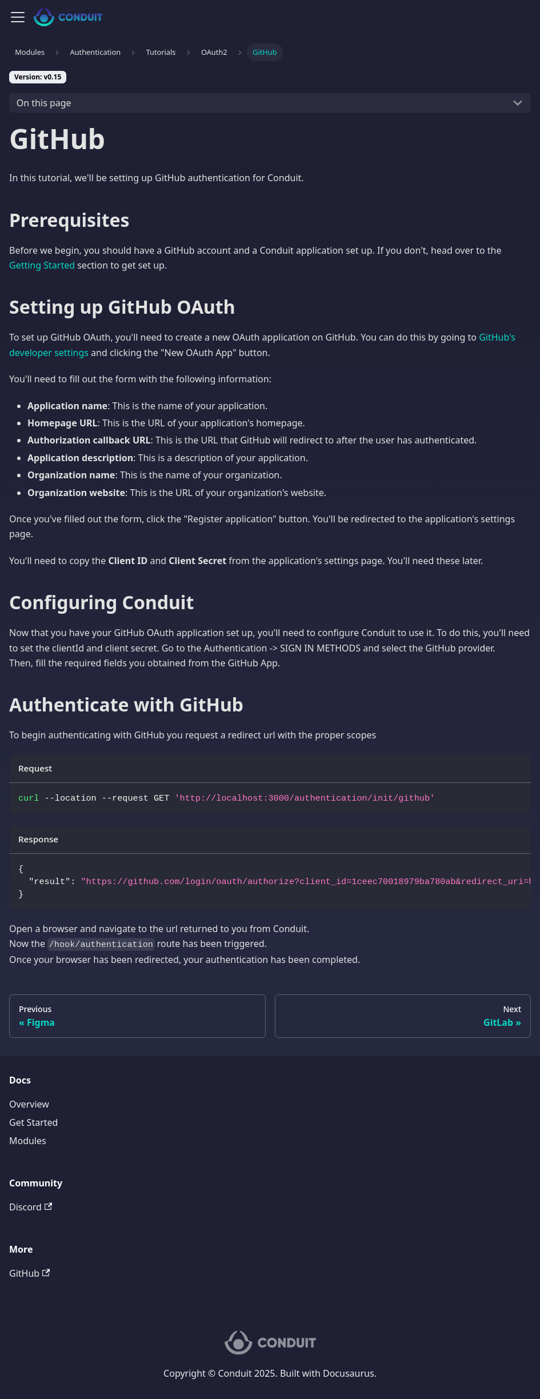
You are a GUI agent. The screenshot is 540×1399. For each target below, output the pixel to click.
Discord (30, 1207)
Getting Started (42, 265)
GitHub (29, 1273)
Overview (29, 1104)
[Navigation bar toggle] (17, 17)
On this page (44, 103)
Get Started (33, 1122)
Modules (27, 1140)
